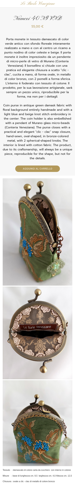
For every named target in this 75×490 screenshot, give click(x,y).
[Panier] (71, 4)
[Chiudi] (3, 3)
